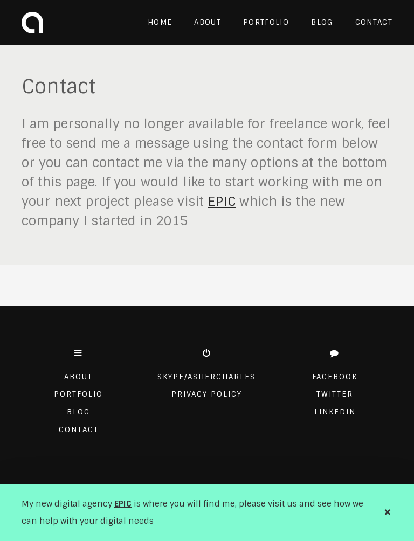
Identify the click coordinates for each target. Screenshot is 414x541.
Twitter (334, 394)
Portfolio (266, 22)
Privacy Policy (206, 394)
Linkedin (335, 412)
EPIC (123, 503)
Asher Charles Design (32, 22)
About (207, 22)
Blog (322, 22)
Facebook (334, 377)
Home (160, 22)
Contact (373, 22)
